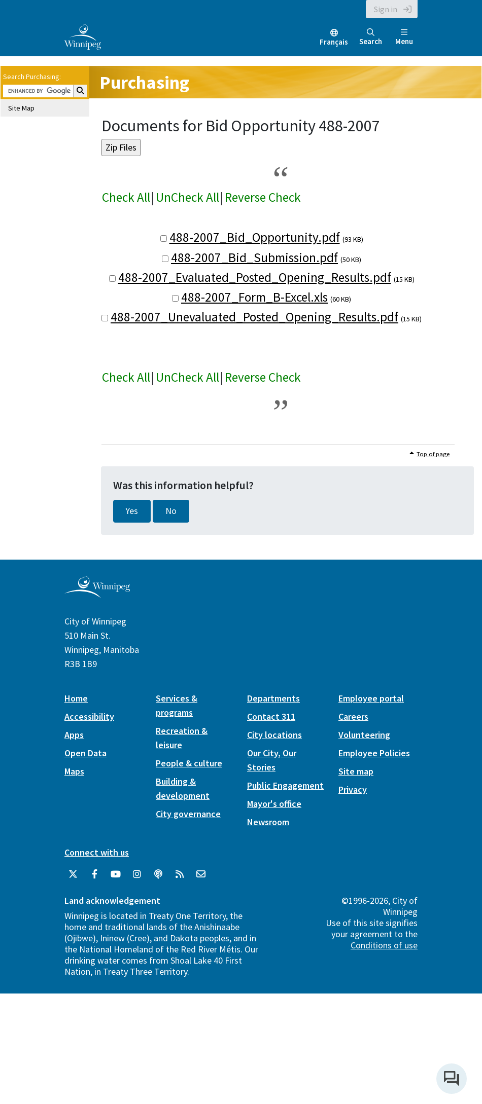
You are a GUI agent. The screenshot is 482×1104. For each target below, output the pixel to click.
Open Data (85, 753)
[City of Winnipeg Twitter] (73, 874)
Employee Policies (374, 753)
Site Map (21, 108)
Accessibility (89, 716)
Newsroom (268, 822)
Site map (355, 771)
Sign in (385, 9)
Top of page (433, 454)
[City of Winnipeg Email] (201, 874)
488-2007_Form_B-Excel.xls (254, 297)
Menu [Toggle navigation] (404, 37)
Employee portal (371, 698)
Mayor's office (274, 803)
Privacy (352, 789)
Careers (353, 716)
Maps (74, 771)
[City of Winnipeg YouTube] (115, 874)
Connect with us (96, 852)
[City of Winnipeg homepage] (97, 594)
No (171, 511)
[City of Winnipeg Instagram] (137, 874)
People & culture (189, 763)
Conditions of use (384, 945)
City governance (188, 814)
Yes (132, 511)
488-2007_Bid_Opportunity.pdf (254, 237)
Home (76, 698)
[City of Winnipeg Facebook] (94, 874)
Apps (74, 735)
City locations (274, 735)
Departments (273, 698)
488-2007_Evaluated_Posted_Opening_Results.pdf (254, 277)
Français (334, 42)
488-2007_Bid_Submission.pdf (254, 257)
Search (370, 37)
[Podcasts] (158, 874)
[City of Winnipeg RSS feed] (179, 874)
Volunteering (364, 735)
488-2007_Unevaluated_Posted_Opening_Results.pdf (254, 317)
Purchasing (144, 82)
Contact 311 (271, 716)
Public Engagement (285, 785)
